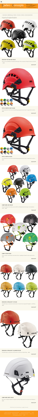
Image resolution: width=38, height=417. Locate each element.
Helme (22, 15)
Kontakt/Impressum (23, 413)
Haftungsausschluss (17, 415)
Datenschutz (15, 413)
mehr (4, 62)
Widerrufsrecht (7, 413)
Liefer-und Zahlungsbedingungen (11, 412)
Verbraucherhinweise (25, 412)
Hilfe (24, 415)
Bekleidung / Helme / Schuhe (14, 15)
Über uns (32, 413)
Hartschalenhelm (29, 15)
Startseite (5, 15)
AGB (33, 412)
